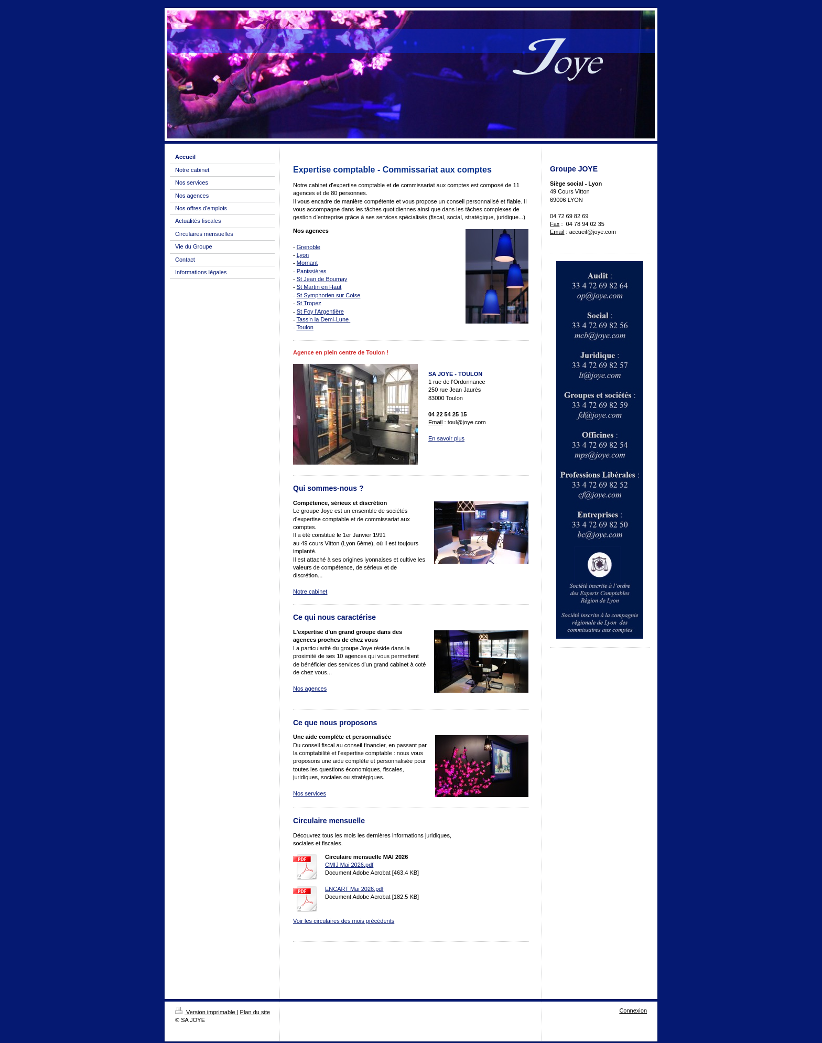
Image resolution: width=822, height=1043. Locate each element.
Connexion (633, 1010)
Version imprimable (206, 1012)
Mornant (307, 263)
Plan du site (255, 1012)
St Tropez (309, 303)
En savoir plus (446, 438)
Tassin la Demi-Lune (324, 319)
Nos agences (310, 688)
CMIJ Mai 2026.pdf (349, 865)
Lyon (303, 255)
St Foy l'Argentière (320, 311)
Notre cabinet (310, 591)
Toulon (305, 327)
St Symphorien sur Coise (329, 295)
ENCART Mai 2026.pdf (354, 889)
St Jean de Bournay (322, 279)
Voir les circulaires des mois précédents (343, 921)
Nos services (309, 793)
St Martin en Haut (319, 287)
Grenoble (308, 247)
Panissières (312, 271)
